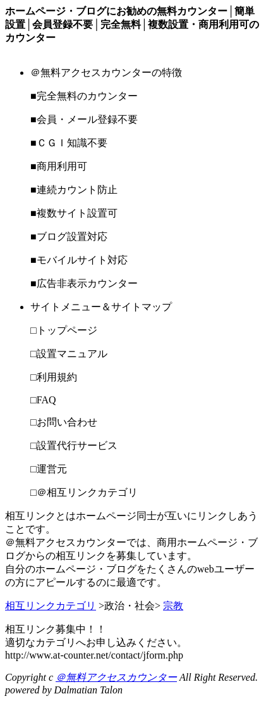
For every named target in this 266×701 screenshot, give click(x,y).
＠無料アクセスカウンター (116, 677)
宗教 (173, 605)
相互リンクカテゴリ (50, 605)
